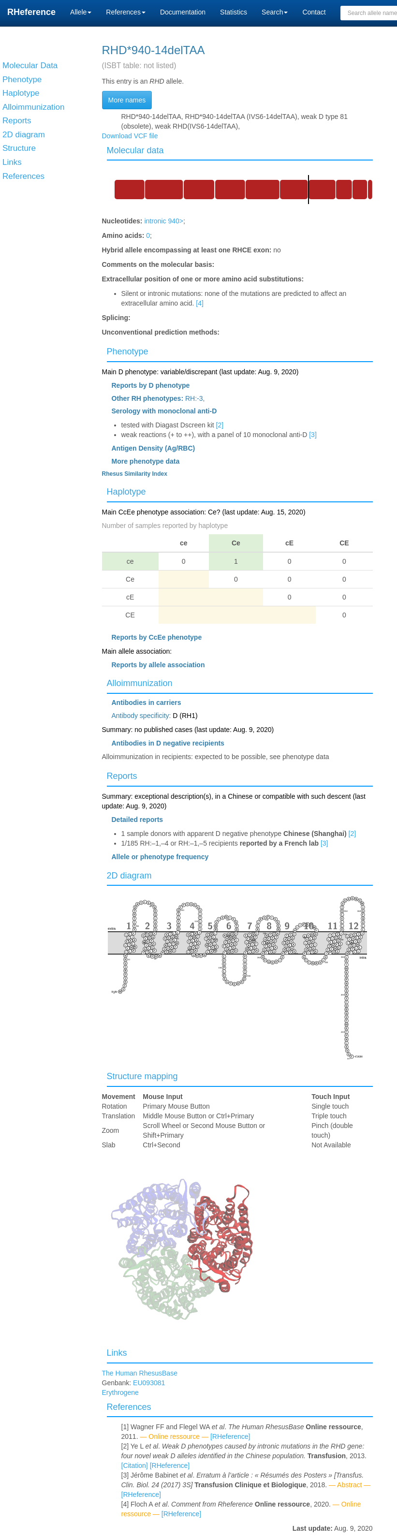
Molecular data (135, 150)
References (129, 1407)
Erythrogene (120, 1392)
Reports (122, 776)
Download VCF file (130, 136)
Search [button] (275, 12)
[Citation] (134, 1465)
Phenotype (127, 351)
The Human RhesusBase (139, 1373)
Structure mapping (142, 1076)
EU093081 (149, 1383)
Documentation (183, 12)
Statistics (233, 12)
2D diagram (129, 875)
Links (117, 1353)
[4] (200, 303)
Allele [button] (80, 12)
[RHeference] (230, 1436)
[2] (220, 425)
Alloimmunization (140, 683)
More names (127, 100)
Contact (313, 12)
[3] (313, 435)
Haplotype (126, 492)
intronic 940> (163, 221)
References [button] (126, 12)
